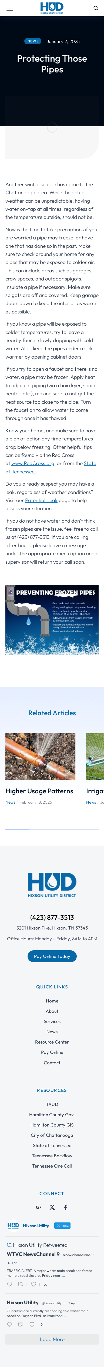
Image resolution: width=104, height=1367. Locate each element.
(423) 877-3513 (52, 887)
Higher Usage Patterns (39, 761)
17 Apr (12, 1233)
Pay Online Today (52, 927)
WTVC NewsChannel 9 (33, 1224)
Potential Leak (41, 470)
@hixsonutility (52, 1274)
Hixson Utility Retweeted (40, 1215)
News (10, 772)
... (63, 1246)
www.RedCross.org (32, 433)
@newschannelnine (76, 1225)
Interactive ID (65, 1358)
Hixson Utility (23, 1273)
